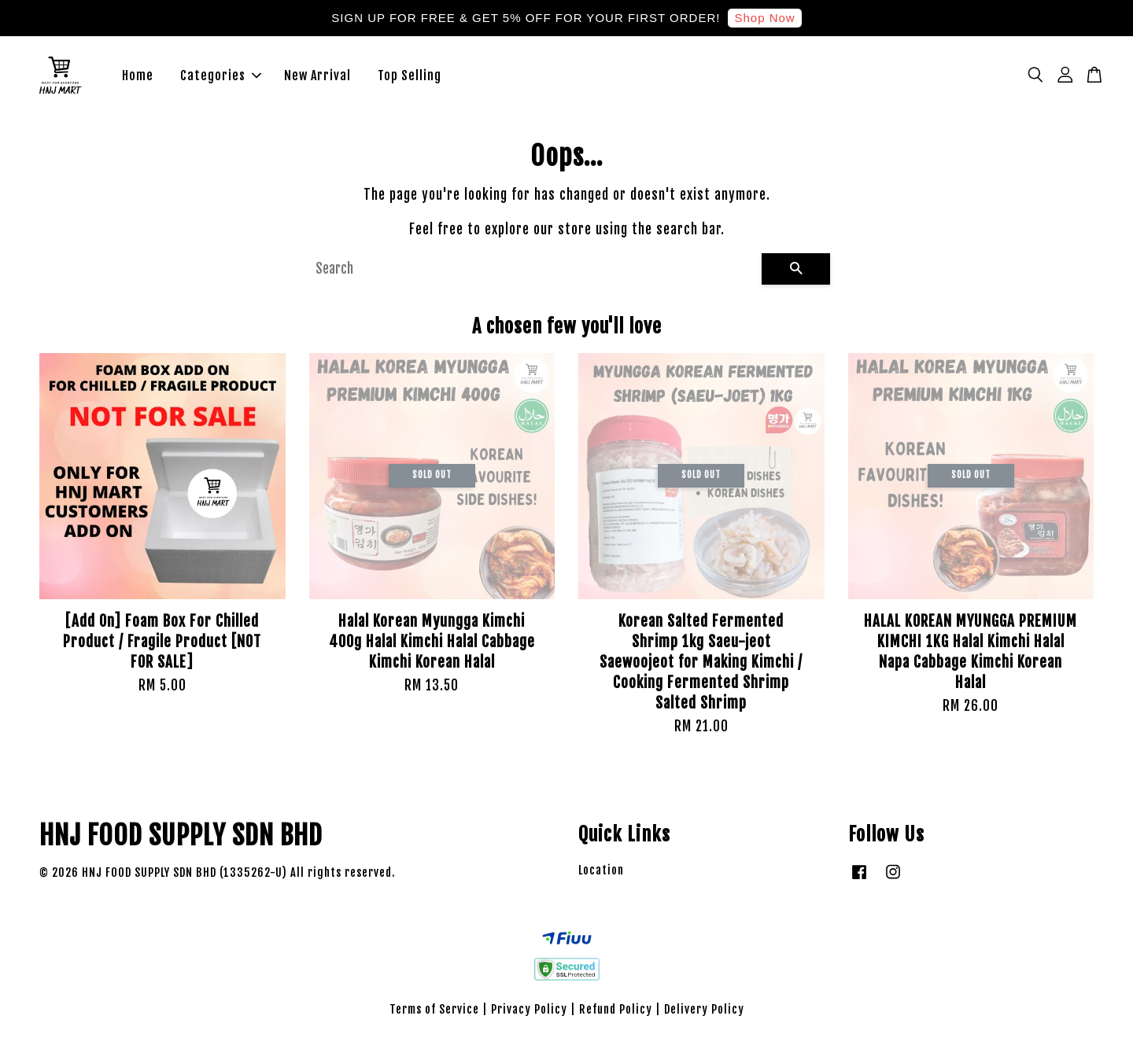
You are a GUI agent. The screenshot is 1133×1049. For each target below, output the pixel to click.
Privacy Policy (529, 1014)
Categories (220, 78)
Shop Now (764, 17)
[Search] (532, 274)
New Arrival (317, 78)
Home (137, 78)
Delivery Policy (704, 1014)
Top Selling (409, 78)
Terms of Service (434, 1014)
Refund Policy (615, 1014)
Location (601, 876)
